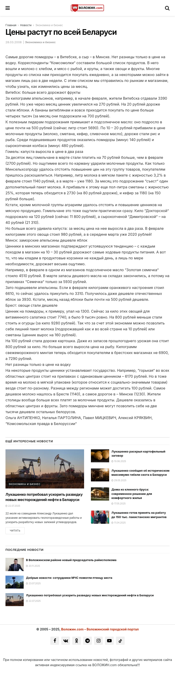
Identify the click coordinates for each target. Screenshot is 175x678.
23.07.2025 (33, 583)
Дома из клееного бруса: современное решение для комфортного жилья (131, 493)
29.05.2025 (118, 480)
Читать (15, 531)
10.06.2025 (118, 461)
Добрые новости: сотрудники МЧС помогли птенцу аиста (69, 578)
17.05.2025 (118, 503)
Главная (10, 25)
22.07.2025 (12, 505)
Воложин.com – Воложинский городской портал (100, 630)
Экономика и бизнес (49, 25)
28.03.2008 (13, 42)
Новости (26, 25)
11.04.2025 (118, 522)
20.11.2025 (33, 566)
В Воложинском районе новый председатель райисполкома (71, 560)
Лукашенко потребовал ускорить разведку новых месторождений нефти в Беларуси (90, 595)
